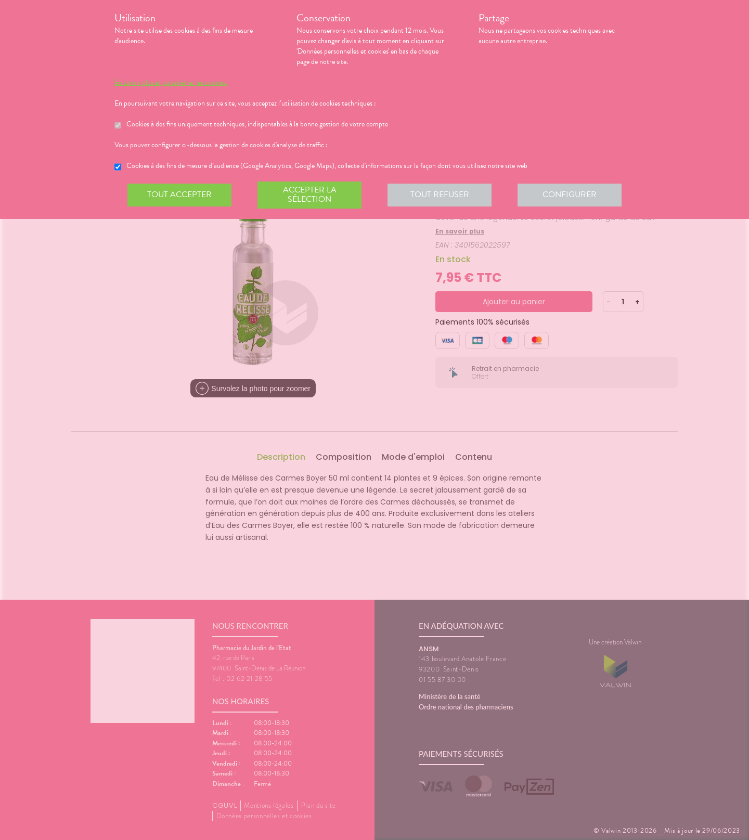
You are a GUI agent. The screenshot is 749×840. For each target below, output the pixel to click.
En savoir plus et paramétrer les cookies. (170, 82)
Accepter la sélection (310, 194)
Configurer (570, 194)
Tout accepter (179, 194)
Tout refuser (439, 194)
